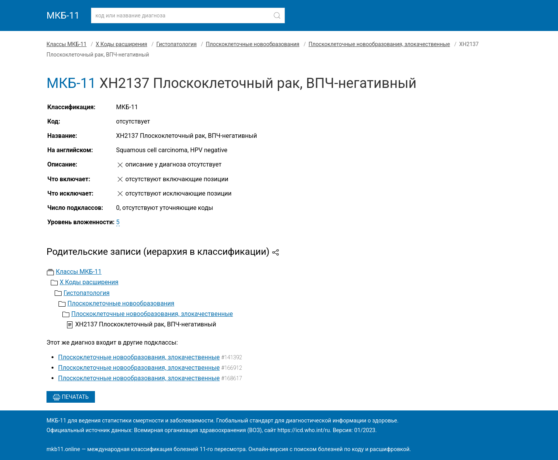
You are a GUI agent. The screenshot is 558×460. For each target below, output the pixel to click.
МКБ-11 (62, 15)
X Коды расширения (121, 44)
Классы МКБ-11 (66, 44)
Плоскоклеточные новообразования (252, 44)
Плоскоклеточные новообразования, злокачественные (379, 44)
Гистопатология (177, 44)
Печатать (71, 397)
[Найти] (277, 15)
